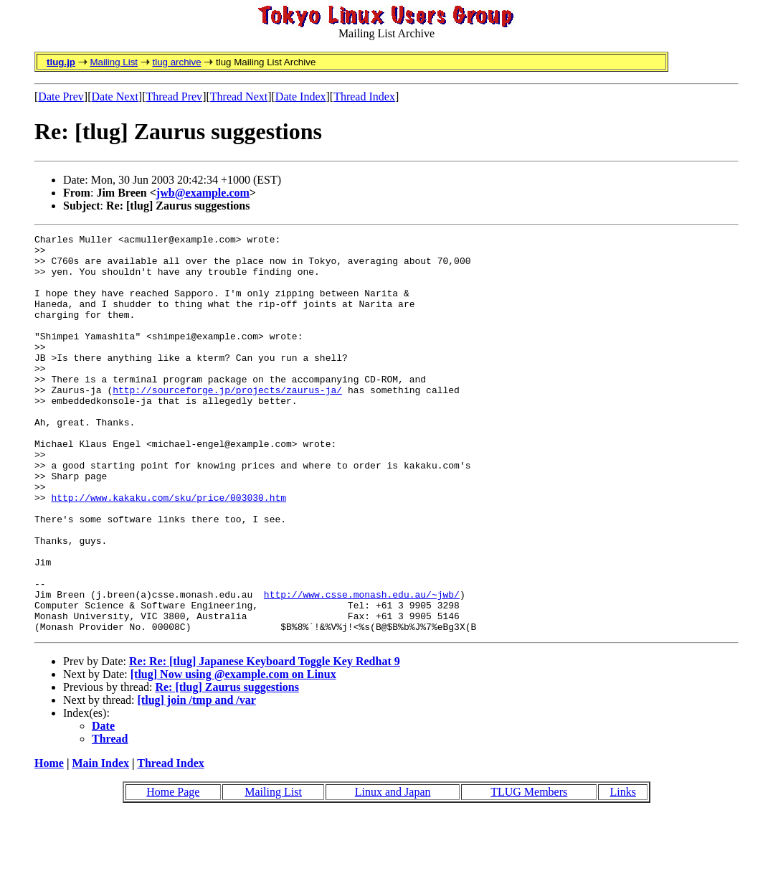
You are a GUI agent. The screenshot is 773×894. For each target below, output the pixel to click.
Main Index (100, 843)
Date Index (300, 96)
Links (623, 871)
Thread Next (238, 96)
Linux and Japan (393, 871)
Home (49, 843)
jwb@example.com (203, 193)
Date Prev (61, 96)
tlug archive (176, 62)
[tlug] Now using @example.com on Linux (233, 754)
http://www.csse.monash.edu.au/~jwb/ (362, 667)
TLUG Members (528, 871)
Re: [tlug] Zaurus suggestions (226, 767)
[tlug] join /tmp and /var (197, 779)
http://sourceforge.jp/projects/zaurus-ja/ (227, 421)
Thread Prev (174, 96)
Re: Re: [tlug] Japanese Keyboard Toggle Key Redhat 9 (264, 741)
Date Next (115, 96)
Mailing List (114, 62)
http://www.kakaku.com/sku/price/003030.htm (168, 551)
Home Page (172, 871)
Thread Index (364, 96)
